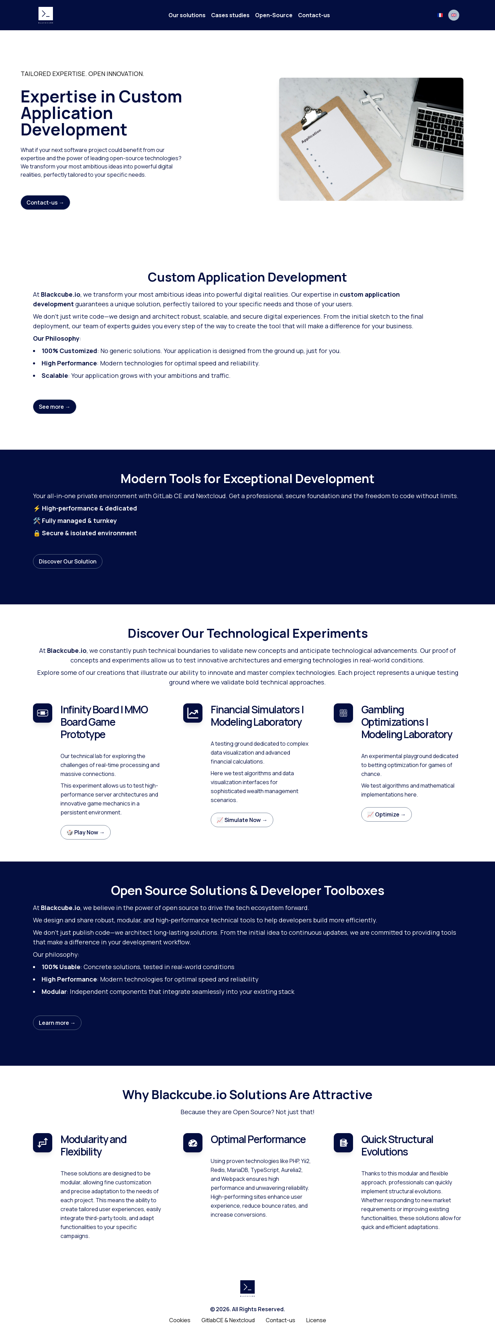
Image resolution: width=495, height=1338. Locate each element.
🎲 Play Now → (85, 832)
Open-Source (274, 15)
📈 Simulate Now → (242, 820)
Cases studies (230, 15)
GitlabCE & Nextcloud (228, 1320)
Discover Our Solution (68, 561)
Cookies (179, 1320)
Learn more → (57, 1023)
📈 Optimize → (386, 814)
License (316, 1320)
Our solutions (187, 15)
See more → (54, 406)
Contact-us (314, 15)
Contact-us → (45, 202)
